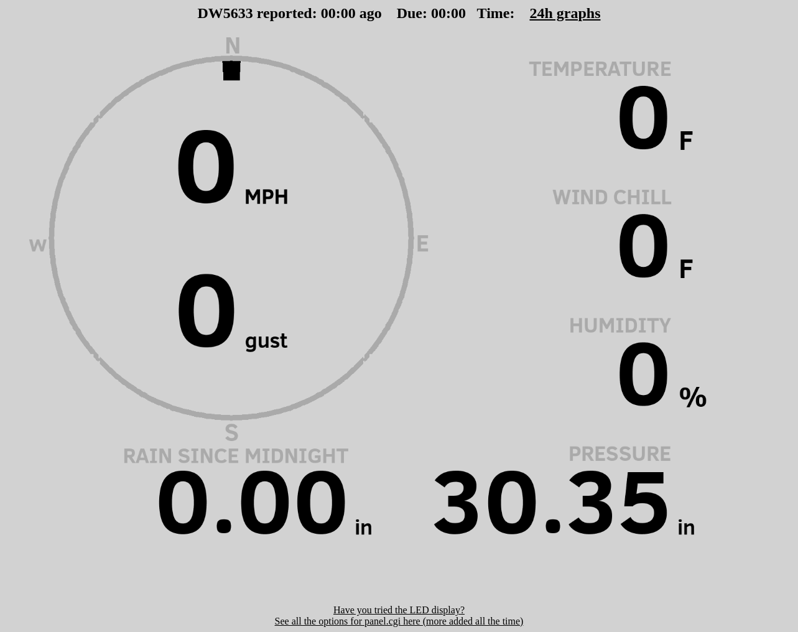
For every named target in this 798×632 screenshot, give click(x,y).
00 (328, 13)
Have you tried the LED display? (399, 610)
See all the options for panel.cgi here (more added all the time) (399, 621)
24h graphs (564, 13)
